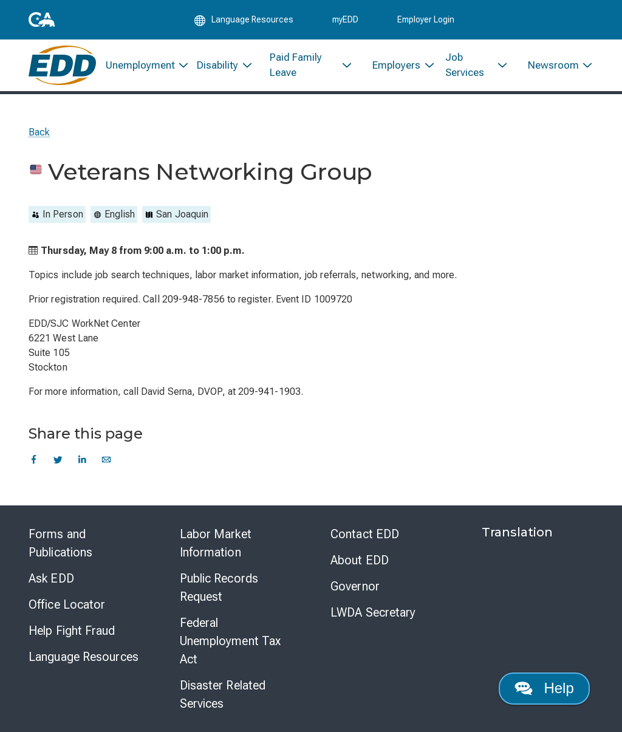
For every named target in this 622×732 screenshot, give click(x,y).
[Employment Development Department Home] (62, 65)
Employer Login (425, 19)
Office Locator (67, 604)
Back (39, 132)
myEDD (345, 19)
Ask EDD (51, 578)
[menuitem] (142, 65)
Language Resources (83, 656)
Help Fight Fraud (72, 630)
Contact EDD (364, 534)
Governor (355, 586)
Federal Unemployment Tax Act (230, 640)
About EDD (359, 560)
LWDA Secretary (372, 612)
